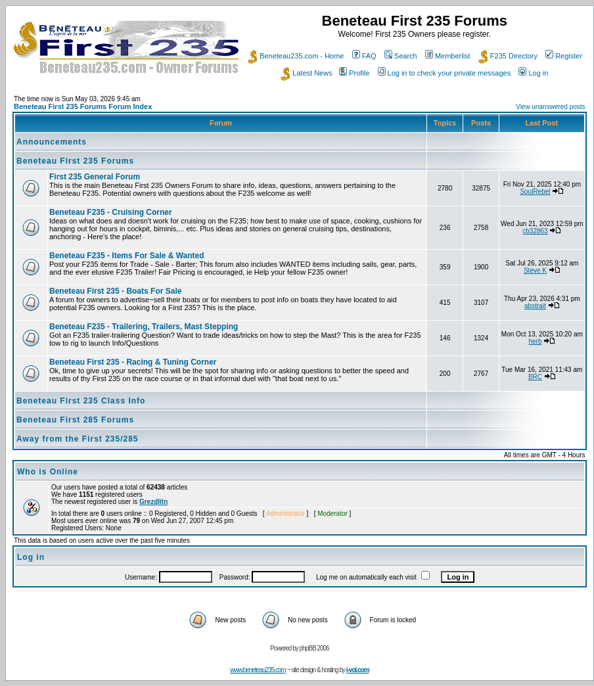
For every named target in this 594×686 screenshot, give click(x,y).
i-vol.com (357, 670)
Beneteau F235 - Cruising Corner (110, 212)
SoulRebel (535, 191)
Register (563, 56)
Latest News (306, 73)
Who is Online (47, 471)
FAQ (364, 56)
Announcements (51, 142)
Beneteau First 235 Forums (75, 161)
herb (534, 341)
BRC (535, 376)
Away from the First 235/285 (77, 439)
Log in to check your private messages (444, 73)
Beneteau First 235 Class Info (80, 400)
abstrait (535, 305)
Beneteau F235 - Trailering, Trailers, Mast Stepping (143, 326)
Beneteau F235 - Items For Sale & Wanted (126, 255)
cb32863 (534, 231)
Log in (533, 73)
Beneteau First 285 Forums (75, 419)
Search (400, 56)
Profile (354, 73)
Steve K (535, 270)
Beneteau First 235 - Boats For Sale (115, 291)
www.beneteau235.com (258, 670)
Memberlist (447, 56)
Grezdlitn (153, 501)
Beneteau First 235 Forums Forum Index (83, 106)
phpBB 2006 (314, 648)
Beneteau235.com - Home (296, 56)
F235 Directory (507, 56)
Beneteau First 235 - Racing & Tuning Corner (132, 362)
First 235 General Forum (94, 176)
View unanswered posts (550, 106)
